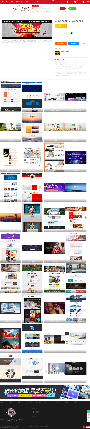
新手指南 (38, 402)
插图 (76, 62)
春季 (52, 11)
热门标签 (11, 402)
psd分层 (62, 66)
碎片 (76, 68)
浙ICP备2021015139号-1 (14, 426)
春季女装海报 (58, 73)
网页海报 (79, 71)
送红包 (76, 73)
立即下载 (61, 25)
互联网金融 (58, 68)
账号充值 (29, 402)
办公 (32, 2)
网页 (66, 66)
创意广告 (66, 64)
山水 (57, 64)
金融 (83, 62)
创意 (78, 64)
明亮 (57, 62)
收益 (85, 73)
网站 (69, 68)
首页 (2, 2)
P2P (83, 71)
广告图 (70, 66)
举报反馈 (86, 31)
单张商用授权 (61, 43)
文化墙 (38, 11)
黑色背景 (71, 64)
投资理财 (83, 64)
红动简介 (56, 402)
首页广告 (81, 73)
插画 (17, 2)
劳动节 (64, 11)
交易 (63, 73)
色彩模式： (57, 37)
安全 (79, 62)
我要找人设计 (72, 8)
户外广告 (57, 66)
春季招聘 (33, 11)
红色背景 (61, 64)
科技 (65, 62)
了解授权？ (83, 43)
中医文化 (59, 11)
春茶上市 (48, 11)
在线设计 (43, 2)
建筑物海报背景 (65, 75)
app (77, 66)
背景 (22, 2)
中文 (81, 66)
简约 (69, 62)
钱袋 (74, 66)
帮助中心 (47, 402)
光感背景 (61, 62)
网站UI (18, 14)
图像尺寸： (57, 35)
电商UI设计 (11, 14)
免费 (37, 2)
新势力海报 (66, 71)
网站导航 (20, 402)
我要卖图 (88, 411)
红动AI (50, 1)
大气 (72, 62)
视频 (27, 2)
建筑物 (80, 68)
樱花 (55, 11)
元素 (12, 2)
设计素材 (6, 14)
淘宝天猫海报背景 (69, 73)
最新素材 (2, 402)
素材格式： (57, 33)
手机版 (75, 403)
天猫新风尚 (58, 71)
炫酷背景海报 (64, 68)
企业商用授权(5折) (73, 43)
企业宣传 (43, 11)
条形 (73, 68)
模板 (7, 2)
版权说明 (65, 402)
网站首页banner (73, 71)
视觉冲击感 (58, 75)
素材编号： (57, 31)
